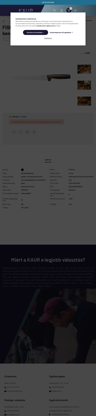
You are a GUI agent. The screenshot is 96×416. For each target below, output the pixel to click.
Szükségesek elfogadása (60, 32)
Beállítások (48, 38)
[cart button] (68, 10)
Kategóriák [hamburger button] (75, 10)
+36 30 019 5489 (48, 2)
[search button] (54, 10)
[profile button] (61, 10)
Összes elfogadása (34, 32)
